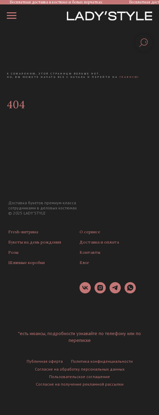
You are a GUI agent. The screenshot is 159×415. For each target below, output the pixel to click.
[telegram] (115, 291)
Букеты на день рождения (34, 242)
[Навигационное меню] (11, 15)
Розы (13, 252)
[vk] (85, 291)
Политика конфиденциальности (102, 361)
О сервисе (90, 231)
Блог (84, 262)
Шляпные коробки (26, 262)
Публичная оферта (45, 361)
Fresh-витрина (23, 231)
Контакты (90, 252)
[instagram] (100, 291)
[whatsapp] (130, 291)
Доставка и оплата (99, 242)
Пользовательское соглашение (79, 376)
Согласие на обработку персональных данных (80, 369)
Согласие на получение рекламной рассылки (80, 384)
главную (128, 77)
